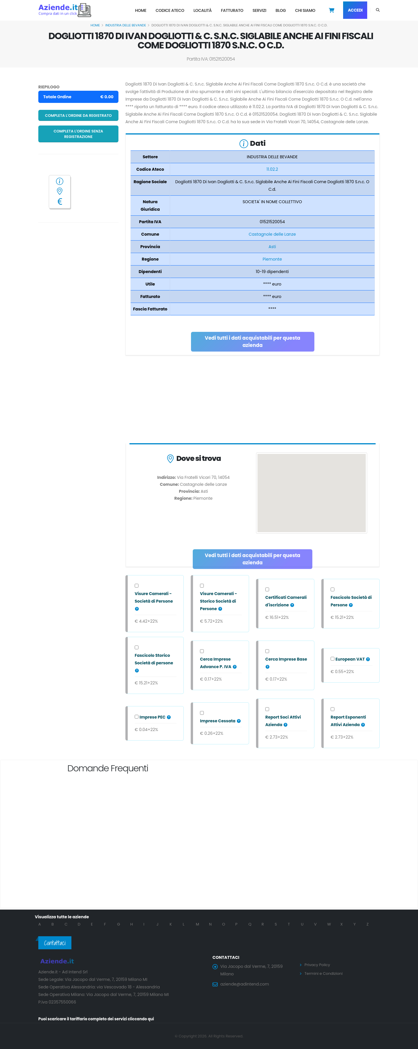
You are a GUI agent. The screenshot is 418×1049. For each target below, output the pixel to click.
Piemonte (272, 259)
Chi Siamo (305, 10)
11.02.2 (272, 169)
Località (202, 10)
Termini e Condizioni (325, 973)
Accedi (355, 10)
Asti (272, 247)
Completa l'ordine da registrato (78, 115)
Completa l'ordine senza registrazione (78, 134)
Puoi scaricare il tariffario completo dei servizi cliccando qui (100, 1019)
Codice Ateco (170, 10)
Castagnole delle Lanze (272, 234)
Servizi (259, 10)
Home (140, 10)
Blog (280, 10)
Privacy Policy (318, 965)
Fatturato (232, 10)
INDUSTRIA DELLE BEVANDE (125, 25)
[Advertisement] (252, 400)
